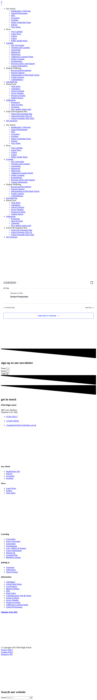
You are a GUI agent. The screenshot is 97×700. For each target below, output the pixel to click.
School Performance (19, 13)
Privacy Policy (7, 650)
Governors (15, 18)
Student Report (17, 98)
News (8, 29)
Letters (14, 38)
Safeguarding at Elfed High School (25, 75)
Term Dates (15, 86)
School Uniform (17, 91)
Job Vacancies (11, 121)
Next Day (89, 307)
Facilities (15, 20)
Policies (14, 25)
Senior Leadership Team (21, 22)
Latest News (16, 34)
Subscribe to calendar (47, 316)
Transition (15, 107)
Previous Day (9, 307)
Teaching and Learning (20, 47)
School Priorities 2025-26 (21, 116)
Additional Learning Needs (22, 57)
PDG (13, 15)
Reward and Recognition (21, 70)
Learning (9, 43)
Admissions (11, 100)
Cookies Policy (7, 652)
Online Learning (17, 59)
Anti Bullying (11, 82)
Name (3, 368)
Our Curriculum (17, 45)
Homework (15, 52)
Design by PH (6, 654)
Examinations (16, 61)
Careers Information (19, 66)
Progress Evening (18, 95)
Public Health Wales (19, 41)
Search (4, 697)
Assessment (16, 50)
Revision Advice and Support (23, 63)
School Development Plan (16, 111)
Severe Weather (17, 93)
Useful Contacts (17, 77)
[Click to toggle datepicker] (11, 283)
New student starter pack (21, 109)
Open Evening (17, 105)
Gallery (14, 36)
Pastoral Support (18, 73)
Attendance (15, 89)
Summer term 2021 (9, 612)
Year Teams (16, 27)
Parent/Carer (11, 84)
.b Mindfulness (17, 79)
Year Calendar (17, 31)
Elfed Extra (15, 54)
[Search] (31, 697)
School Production (19, 297)
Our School (10, 9)
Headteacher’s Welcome (21, 11)
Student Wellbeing (13, 68)
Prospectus (15, 102)
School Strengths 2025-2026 (22, 118)
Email (3, 371)
